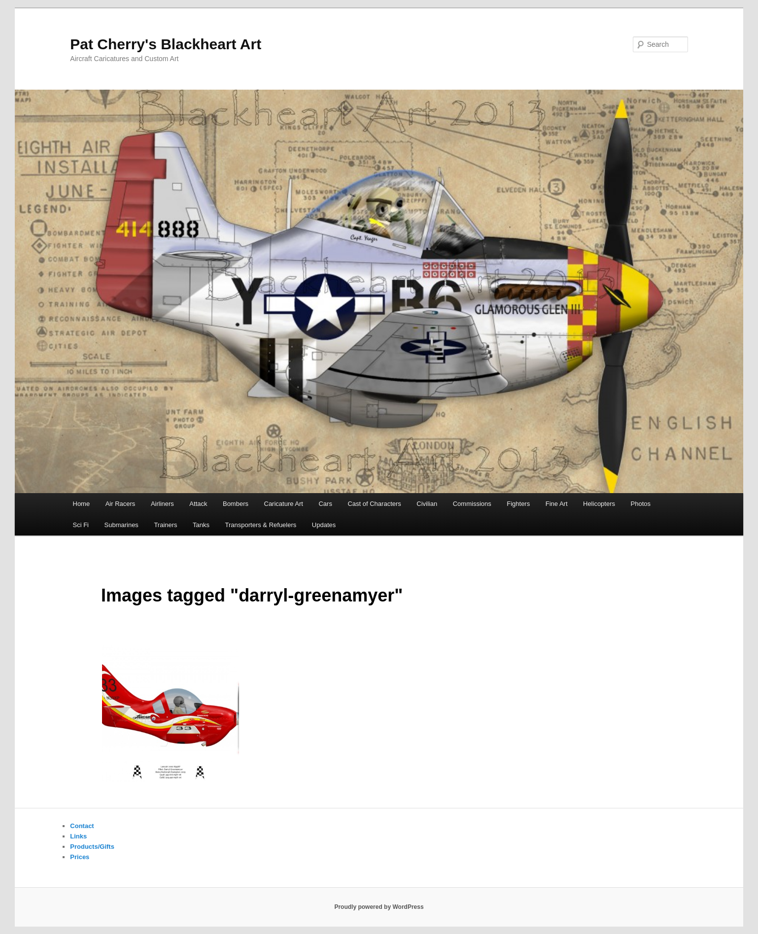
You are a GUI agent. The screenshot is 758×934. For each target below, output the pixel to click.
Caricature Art (283, 503)
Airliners (162, 503)
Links (78, 836)
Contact (82, 826)
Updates (324, 525)
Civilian (426, 503)
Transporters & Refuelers (261, 525)
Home (81, 503)
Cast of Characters (374, 503)
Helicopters (599, 503)
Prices (79, 857)
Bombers (235, 503)
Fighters (518, 503)
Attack (198, 503)
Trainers (165, 525)
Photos (641, 503)
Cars (325, 503)
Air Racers (120, 503)
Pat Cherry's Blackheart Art (165, 44)
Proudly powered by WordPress (378, 906)
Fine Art (557, 503)
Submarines (121, 525)
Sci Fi (81, 525)
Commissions (472, 503)
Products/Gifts (92, 846)
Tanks (201, 525)
